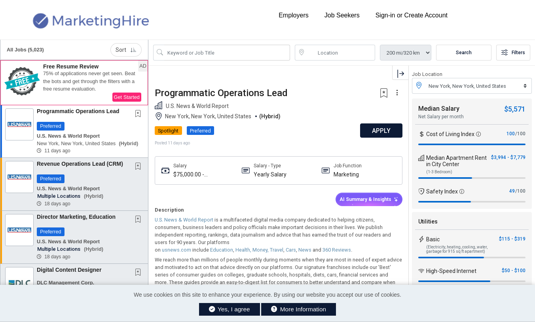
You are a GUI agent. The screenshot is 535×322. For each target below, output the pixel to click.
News (304, 250)
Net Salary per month (441, 116)
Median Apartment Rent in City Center (456, 161)
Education (221, 250)
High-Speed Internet (451, 271)
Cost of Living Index (450, 134)
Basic (433, 239)
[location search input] (341, 53)
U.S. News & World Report (184, 220)
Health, (242, 250)
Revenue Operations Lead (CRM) (80, 164)
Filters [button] (513, 52)
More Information (298, 309)
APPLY (381, 130)
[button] (74, 82)
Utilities (428, 221)
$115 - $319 (512, 239)
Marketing (346, 174)
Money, (260, 250)
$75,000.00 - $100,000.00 (188, 174)
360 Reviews (336, 250)
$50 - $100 (514, 270)
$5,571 (515, 109)
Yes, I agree (229, 309)
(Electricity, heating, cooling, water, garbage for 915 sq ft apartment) (457, 249)
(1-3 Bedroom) (439, 172)
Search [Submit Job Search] (464, 52)
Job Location (427, 74)
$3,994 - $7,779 (508, 157)
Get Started (127, 97)
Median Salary (438, 108)
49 (512, 191)
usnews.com (176, 250)
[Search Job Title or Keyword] (227, 53)
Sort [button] (126, 50)
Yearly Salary (269, 174)
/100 (520, 133)
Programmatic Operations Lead (78, 111)
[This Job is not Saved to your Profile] (140, 114)
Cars (290, 250)
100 (511, 133)
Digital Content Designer (69, 270)
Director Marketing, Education (76, 217)
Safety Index (442, 191)
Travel (276, 250)
